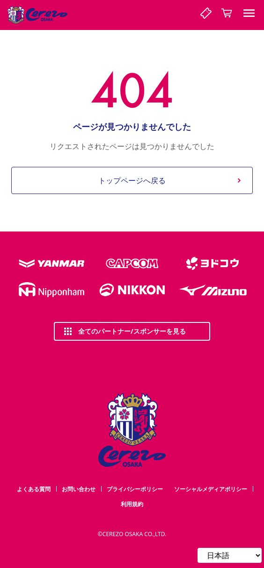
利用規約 (132, 504)
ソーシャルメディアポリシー (210, 489)
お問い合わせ (78, 489)
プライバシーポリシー (135, 489)
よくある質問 (34, 489)
